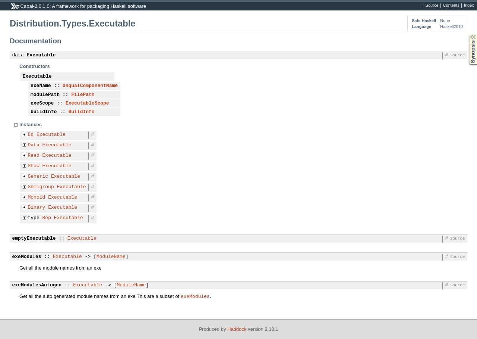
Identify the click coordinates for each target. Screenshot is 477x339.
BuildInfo (81, 112)
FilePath (82, 94)
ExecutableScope (87, 103)
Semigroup (41, 187)
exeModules (26, 257)
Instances (30, 124)
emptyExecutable (34, 238)
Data (34, 145)
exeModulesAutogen (37, 285)
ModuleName (111, 257)
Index (469, 5)
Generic (38, 176)
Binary (36, 207)
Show (34, 166)
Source (432, 5)
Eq (31, 134)
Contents (451, 5)
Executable (41, 55)
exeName (41, 86)
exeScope (42, 103)
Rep (46, 218)
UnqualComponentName (90, 86)
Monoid (36, 197)
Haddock (236, 329)
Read (34, 155)
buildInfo (44, 112)
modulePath (45, 94)
